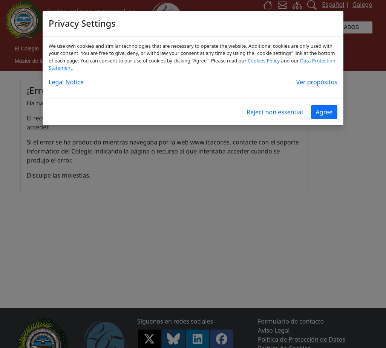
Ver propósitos (316, 82)
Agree (324, 112)
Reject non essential (275, 112)
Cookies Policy (264, 60)
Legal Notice (66, 82)
